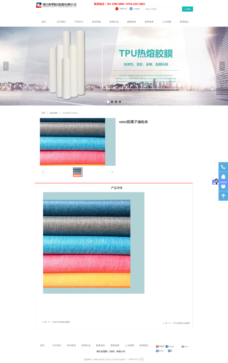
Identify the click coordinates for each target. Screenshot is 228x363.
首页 (43, 113)
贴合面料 (54, 113)
